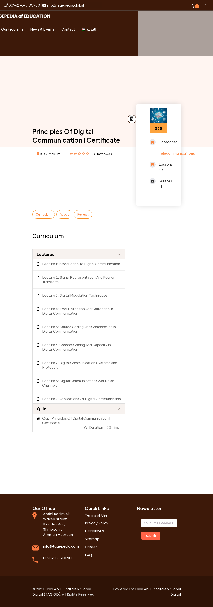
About (64, 213)
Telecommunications (177, 152)
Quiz (41, 407)
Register (37, 48)
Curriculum (43, 213)
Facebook (205, 6)
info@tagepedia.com (61, 545)
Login (17, 48)
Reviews (83, 213)
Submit (151, 535)
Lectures (45, 253)
